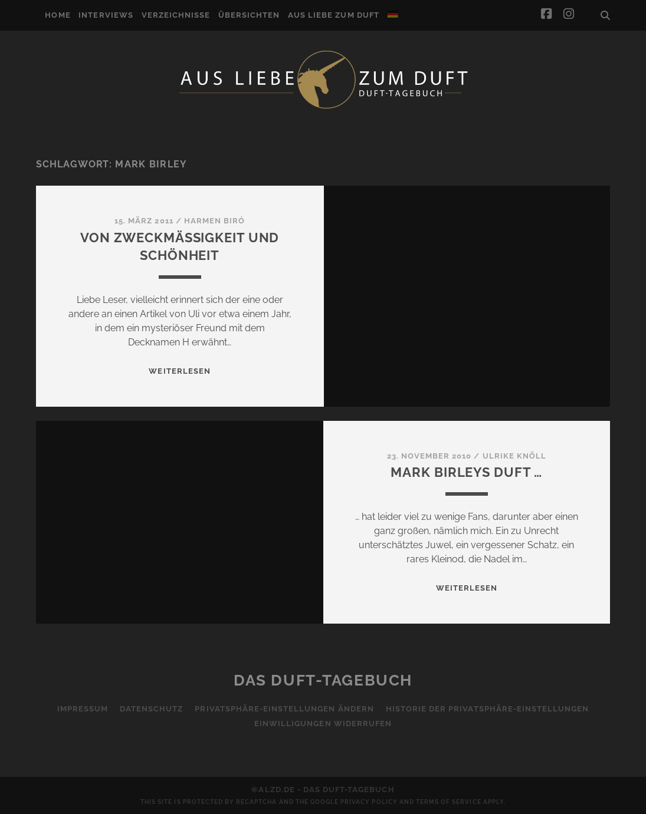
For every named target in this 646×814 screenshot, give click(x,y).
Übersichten (249, 15)
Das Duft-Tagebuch (323, 680)
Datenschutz (151, 708)
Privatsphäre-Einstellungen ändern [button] (284, 708)
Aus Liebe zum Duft (333, 15)
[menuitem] (393, 14)
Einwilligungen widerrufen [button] (323, 723)
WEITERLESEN (179, 371)
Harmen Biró (214, 220)
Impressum (82, 708)
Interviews (105, 15)
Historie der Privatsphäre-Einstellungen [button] (487, 708)
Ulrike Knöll (515, 456)
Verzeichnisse (176, 15)
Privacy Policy (369, 802)
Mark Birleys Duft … (466, 472)
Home (57, 15)
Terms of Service (448, 802)
